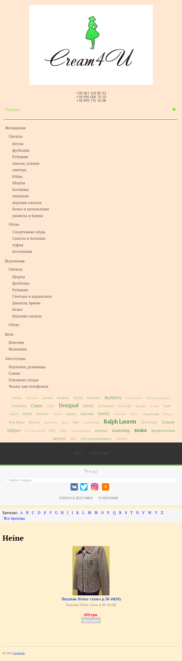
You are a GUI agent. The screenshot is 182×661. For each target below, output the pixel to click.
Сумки (14, 373)
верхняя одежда (27, 202)
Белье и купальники (30, 208)
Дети (9, 334)
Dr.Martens (106, 406)
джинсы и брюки (27, 215)
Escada (141, 406)
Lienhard (120, 414)
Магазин (90, 109)
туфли (17, 244)
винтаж (101, 430)
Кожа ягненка (81, 431)
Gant (166, 406)
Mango (168, 414)
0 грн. (93, 471)
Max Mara (16, 422)
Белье (17, 309)
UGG (52, 431)
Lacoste (87, 413)
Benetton (93, 398)
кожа (140, 429)
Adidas (17, 398)
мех (73, 438)
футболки (21, 150)
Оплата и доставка (76, 498)
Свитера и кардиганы (32, 296)
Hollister (42, 414)
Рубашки (20, 156)
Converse (19, 406)
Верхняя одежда (27, 315)
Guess (14, 414)
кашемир (121, 430)
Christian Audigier (158, 398)
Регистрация (100, 453)
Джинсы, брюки (26, 302)
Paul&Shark (91, 422)
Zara (63, 430)
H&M (27, 413)
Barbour (63, 398)
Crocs (36, 405)
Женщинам (15, 127)
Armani (47, 398)
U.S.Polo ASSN (35, 431)
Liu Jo (134, 414)
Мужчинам (15, 260)
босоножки (22, 251)
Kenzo (57, 414)
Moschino (50, 422)
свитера (19, 169)
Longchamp (150, 414)
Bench (78, 398)
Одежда (16, 136)
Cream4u (19, 653)
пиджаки (20, 195)
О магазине (108, 498)
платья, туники (25, 163)
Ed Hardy (124, 406)
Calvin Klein (134, 398)
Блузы (17, 143)
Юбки (17, 176)
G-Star (154, 406)
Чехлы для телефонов (28, 386)
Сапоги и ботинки (28, 238)
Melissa (34, 422)
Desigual (69, 405)
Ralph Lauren (120, 421)
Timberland (149, 422)
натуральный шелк (96, 438)
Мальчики (18, 349)
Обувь (14, 224)
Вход (78, 453)
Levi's (103, 413)
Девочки (16, 342)
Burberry (113, 397)
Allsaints (32, 398)
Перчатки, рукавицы (27, 366)
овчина (121, 439)
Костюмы (20, 189)
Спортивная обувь (28, 231)
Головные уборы (24, 379)
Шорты (18, 182)
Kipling (71, 414)
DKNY (51, 406)
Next (65, 422)
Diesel (88, 405)
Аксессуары (15, 358)
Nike (76, 422)
